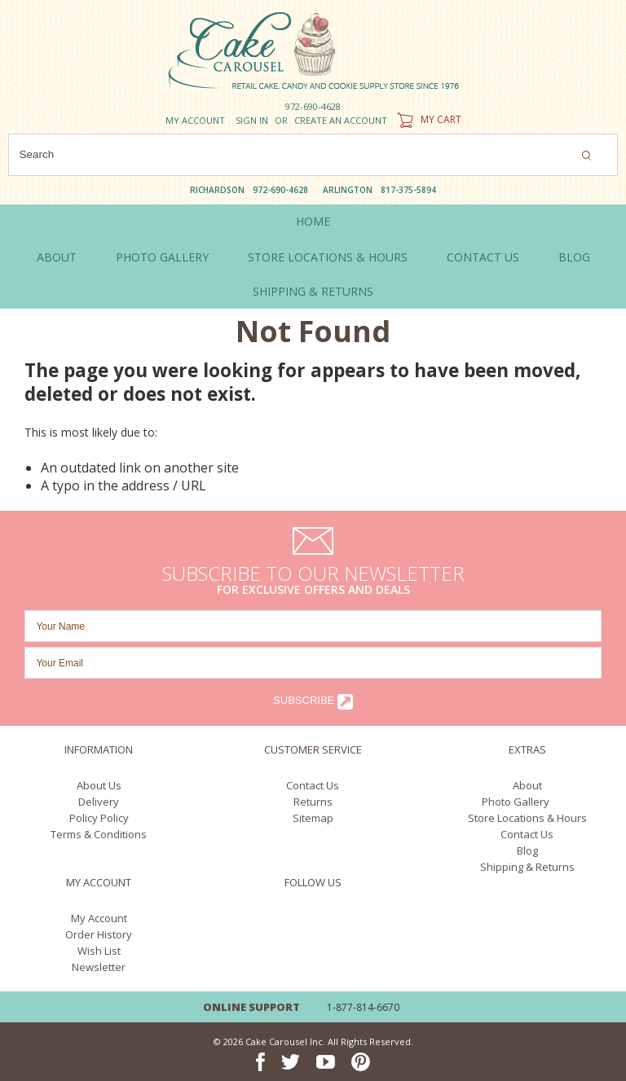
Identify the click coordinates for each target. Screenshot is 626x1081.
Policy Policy (99, 818)
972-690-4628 (313, 106)
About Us (99, 785)
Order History (98, 934)
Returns (313, 801)
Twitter (290, 919)
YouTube (325, 919)
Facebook (260, 919)
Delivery (98, 801)
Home (313, 221)
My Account (195, 120)
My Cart (427, 119)
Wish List (99, 950)
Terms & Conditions (99, 834)
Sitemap (313, 818)
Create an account (340, 120)
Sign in (252, 120)
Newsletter (99, 967)
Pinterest (360, 919)
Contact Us (312, 785)
